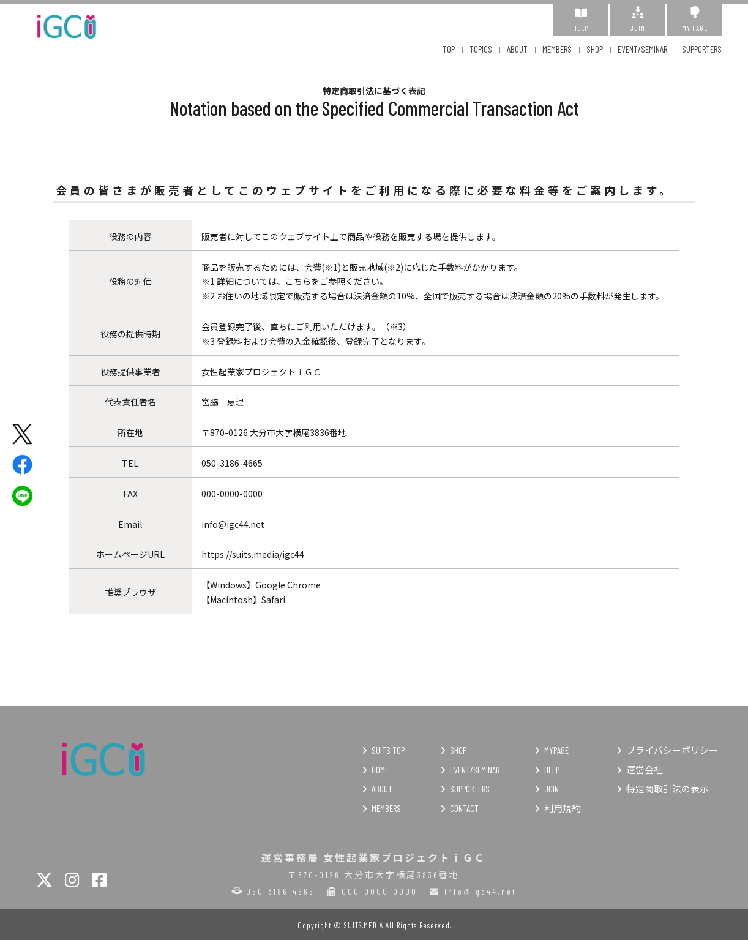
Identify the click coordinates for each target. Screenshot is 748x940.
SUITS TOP (388, 750)
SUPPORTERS (702, 49)
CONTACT (464, 808)
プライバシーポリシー (672, 750)
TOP (449, 49)
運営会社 (644, 769)
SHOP (594, 49)
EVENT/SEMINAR (642, 49)
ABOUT (517, 49)
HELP (580, 19)
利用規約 (562, 808)
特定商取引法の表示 (667, 788)
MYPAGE (556, 750)
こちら (298, 281)
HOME (380, 769)
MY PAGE (694, 19)
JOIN (637, 19)
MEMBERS (557, 49)
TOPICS (480, 49)
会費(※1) (322, 267)
